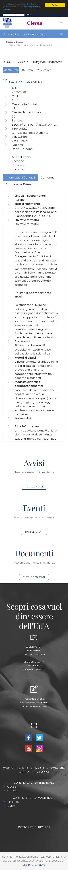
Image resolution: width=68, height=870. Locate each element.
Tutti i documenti (34, 577)
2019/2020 (11, 70)
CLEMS (12, 791)
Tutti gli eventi (34, 531)
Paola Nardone (22, 149)
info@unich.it (37, 698)
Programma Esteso (19, 184)
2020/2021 (27, 70)
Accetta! (55, 5)
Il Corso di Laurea (14, 41)
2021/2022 (44, 70)
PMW (11, 806)
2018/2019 (55, 62)
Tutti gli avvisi (34, 486)
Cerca (29, 14)
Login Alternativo (34, 864)
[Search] (13, 14)
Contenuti (47, 177)
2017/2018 (39, 62)
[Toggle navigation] (61, 14)
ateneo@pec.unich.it (37, 702)
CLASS (12, 786)
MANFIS (13, 801)
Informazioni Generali (20, 177)
